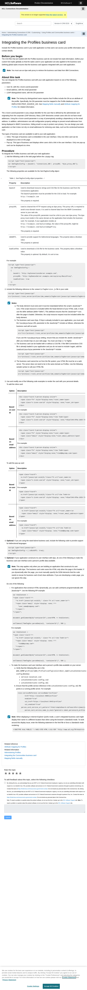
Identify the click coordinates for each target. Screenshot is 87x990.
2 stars (9, 792)
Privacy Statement (9, 981)
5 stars (20, 792)
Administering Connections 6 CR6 (18, 32)
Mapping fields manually (51, 104)
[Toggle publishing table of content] (83, 33)
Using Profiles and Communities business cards (58, 32)
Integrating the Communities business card (20, 775)
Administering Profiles (12, 772)
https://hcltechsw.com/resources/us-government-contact (33, 808)
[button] (1, 178)
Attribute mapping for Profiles (15, 766)
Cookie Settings (33, 987)
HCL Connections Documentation (15, 8)
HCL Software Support (69, 819)
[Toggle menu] (83, 8)
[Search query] (33, 23)
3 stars (13, 792)
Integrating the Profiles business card (14, 35)
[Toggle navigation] (81, 3)
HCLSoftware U (66, 3)
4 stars (17, 792)
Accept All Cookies (51, 987)
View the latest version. (54, 15)
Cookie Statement (69, 979)
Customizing (36, 32)
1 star (6, 792)
